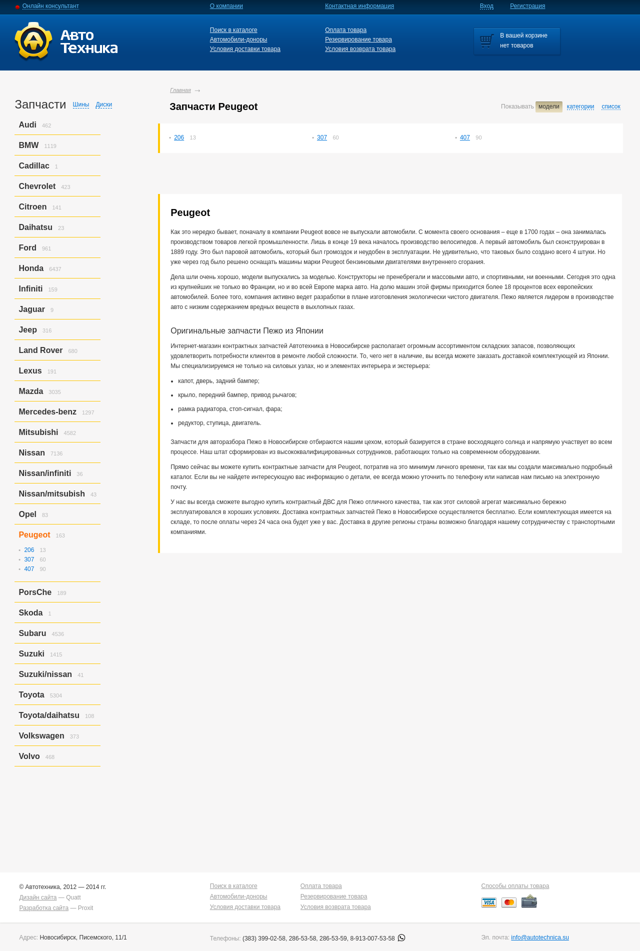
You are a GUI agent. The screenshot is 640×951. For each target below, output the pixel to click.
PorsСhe (35, 592)
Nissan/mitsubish (51, 494)
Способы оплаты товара (516, 886)
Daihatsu (35, 227)
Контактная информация (359, 6)
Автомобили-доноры (239, 39)
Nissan (31, 452)
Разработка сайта (43, 908)
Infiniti (30, 288)
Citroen (32, 206)
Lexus (30, 370)
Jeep (27, 330)
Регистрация (527, 6)
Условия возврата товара (360, 49)
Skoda (30, 612)
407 (465, 137)
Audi (27, 124)
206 (179, 137)
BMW (28, 145)
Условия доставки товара (245, 49)
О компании (226, 6)
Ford (27, 248)
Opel (27, 514)
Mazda (30, 391)
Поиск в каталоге (234, 30)
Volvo (29, 756)
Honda (31, 268)
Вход (487, 6)
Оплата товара (345, 30)
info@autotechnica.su (540, 937)
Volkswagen (41, 736)
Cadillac (33, 166)
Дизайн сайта (37, 897)
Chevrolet (37, 186)
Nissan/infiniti (44, 473)
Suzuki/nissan (45, 674)
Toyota (31, 694)
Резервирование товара (358, 39)
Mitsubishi (38, 432)
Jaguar (31, 309)
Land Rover (40, 350)
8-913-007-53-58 (378, 938)
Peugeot (34, 534)
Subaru (32, 633)
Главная (180, 90)
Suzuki (31, 654)
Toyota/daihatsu (49, 715)
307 (322, 137)
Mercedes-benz (47, 412)
